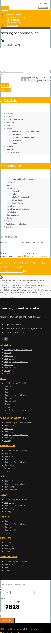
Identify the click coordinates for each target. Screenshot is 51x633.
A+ (41, 3)
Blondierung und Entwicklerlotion (25, 131)
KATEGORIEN (11, 166)
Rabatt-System (13, 23)
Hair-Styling (16, 140)
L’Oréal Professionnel (14, 119)
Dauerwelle (10, 182)
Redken (9, 128)
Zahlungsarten (14, 14)
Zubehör (9, 227)
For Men (9, 185)
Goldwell (9, 113)
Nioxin (9, 218)
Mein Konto (12, 26)
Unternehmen (13, 20)
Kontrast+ (43, 7)
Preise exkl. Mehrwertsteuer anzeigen (32, 256)
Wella (8, 116)
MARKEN (8, 100)
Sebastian (10, 149)
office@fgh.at (18, 332)
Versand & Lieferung (16, 17)
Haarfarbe (10, 188)
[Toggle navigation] (5, 9)
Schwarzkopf (11, 122)
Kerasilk (9, 146)
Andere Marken (12, 152)
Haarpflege (16, 134)
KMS (8, 125)
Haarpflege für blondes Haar (23, 137)
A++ (45, 3)
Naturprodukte (12, 215)
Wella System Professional (16, 224)
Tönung (15, 143)
